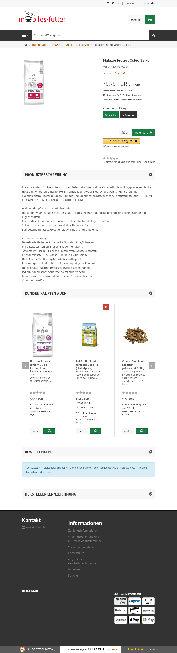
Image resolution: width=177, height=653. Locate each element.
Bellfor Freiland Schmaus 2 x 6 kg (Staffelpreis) (87, 364)
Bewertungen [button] (38, 451)
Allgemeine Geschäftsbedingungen (82, 561)
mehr (48, 471)
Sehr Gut (96, 649)
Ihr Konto (131, 3)
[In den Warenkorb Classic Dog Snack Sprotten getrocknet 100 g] (141, 431)
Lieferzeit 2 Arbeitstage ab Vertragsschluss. (123, 99)
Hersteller (30, 591)
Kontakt (73, 575)
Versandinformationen (82, 547)
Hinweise (112, 649)
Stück (124, 132)
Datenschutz (76, 553)
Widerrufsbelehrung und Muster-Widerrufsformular (84, 539)
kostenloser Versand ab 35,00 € (117, 90)
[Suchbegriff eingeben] (90, 35)
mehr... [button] (36, 431)
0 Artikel (136, 19)
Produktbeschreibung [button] (46, 174)
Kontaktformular (34, 527)
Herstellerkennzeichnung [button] (50, 494)
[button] (121, 142)
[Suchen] (154, 35)
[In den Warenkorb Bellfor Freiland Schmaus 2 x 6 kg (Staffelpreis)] (95, 431)
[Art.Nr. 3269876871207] (129, 66)
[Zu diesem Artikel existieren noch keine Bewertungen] (37, 393)
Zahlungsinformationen (83, 530)
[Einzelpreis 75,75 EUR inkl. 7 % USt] (129, 84)
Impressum (75, 569)
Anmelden (149, 3)
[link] (129, 160)
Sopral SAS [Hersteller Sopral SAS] (120, 73)
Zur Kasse (113, 3)
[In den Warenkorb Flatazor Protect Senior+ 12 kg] (49, 431)
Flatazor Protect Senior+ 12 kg (40, 363)
